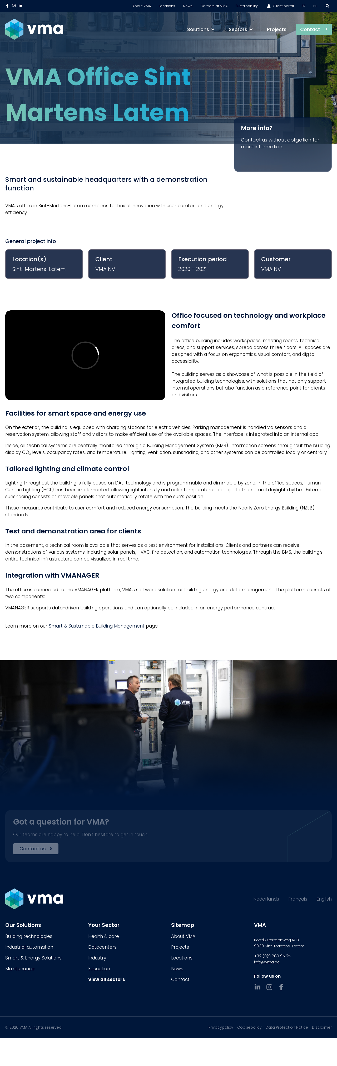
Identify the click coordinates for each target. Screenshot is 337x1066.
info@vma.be (267, 962)
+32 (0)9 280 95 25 (272, 956)
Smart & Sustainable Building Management (97, 626)
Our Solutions (23, 925)
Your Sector (104, 925)
